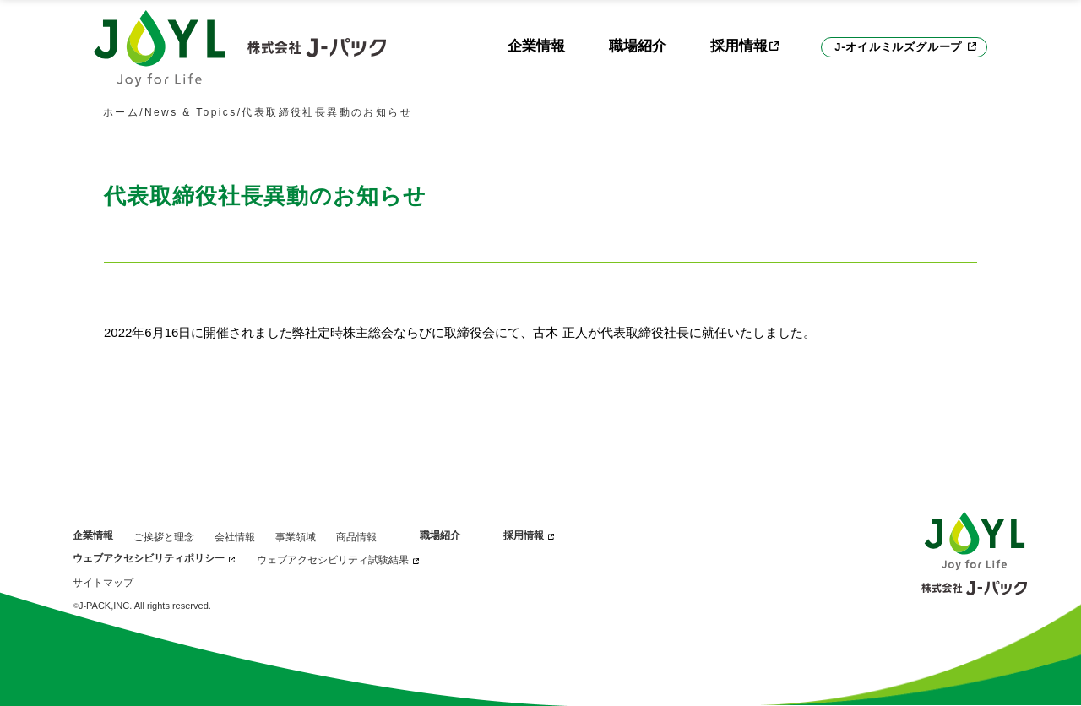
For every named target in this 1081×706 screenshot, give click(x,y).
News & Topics (190, 112)
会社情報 (235, 537)
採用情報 (523, 535)
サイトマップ (103, 583)
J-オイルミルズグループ (898, 47)
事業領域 (295, 537)
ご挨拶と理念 (163, 537)
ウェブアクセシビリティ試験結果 (333, 560)
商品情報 (356, 537)
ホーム (121, 112)
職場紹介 (637, 46)
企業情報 (536, 46)
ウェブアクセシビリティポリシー (149, 558)
